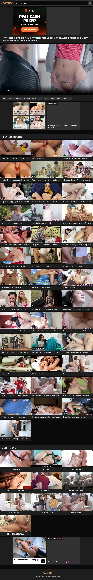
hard (40, 98)
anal (10, 98)
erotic (47, 98)
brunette (17, 98)
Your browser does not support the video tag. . (46, 69)
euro (53, 98)
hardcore (26, 98)
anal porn (66, 98)
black (34, 98)
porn (59, 98)
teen (4, 98)
